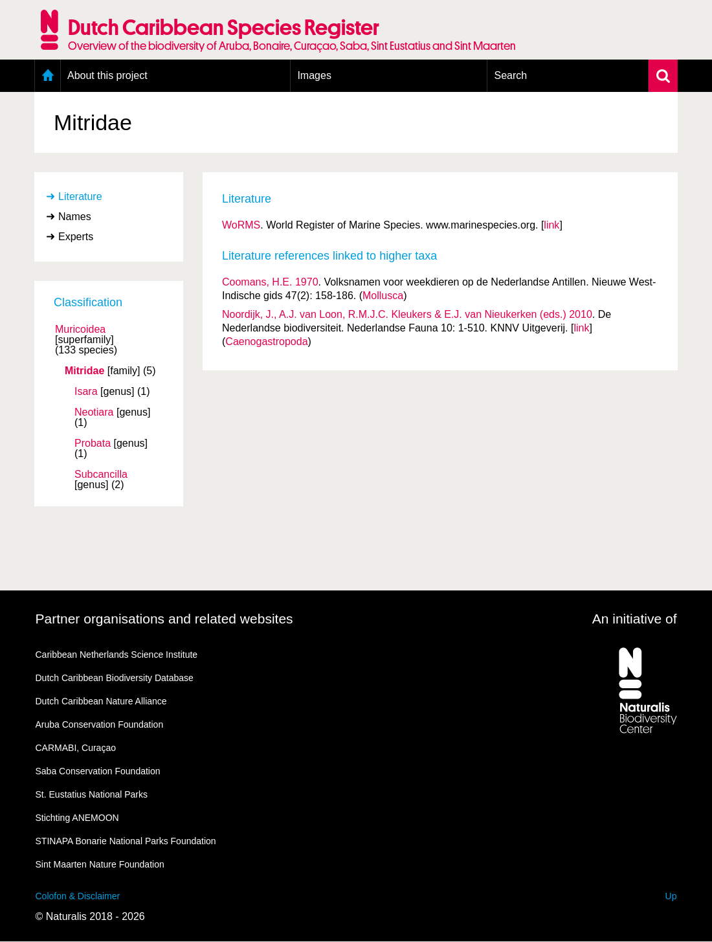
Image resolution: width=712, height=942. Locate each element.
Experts (75, 236)
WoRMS (241, 224)
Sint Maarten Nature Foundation (100, 864)
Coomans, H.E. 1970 (270, 281)
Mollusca (382, 295)
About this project (107, 75)
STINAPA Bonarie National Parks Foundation (126, 841)
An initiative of (634, 618)
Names (74, 216)
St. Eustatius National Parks (92, 794)
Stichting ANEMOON (77, 818)
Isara (86, 392)
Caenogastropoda (266, 341)
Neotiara (93, 412)
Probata (92, 443)
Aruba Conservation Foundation (100, 724)
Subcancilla (101, 474)
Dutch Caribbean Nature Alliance (101, 701)
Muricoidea (80, 329)
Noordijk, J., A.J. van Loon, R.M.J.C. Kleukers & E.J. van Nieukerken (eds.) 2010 (407, 314)
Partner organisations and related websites (164, 618)
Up (671, 896)
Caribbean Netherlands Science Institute (117, 654)
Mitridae (84, 371)
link (551, 224)
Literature (80, 196)
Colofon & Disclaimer (78, 896)
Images (314, 75)
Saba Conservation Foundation (98, 771)
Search (510, 75)
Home (47, 76)
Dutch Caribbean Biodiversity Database (115, 678)
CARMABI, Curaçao (76, 748)
